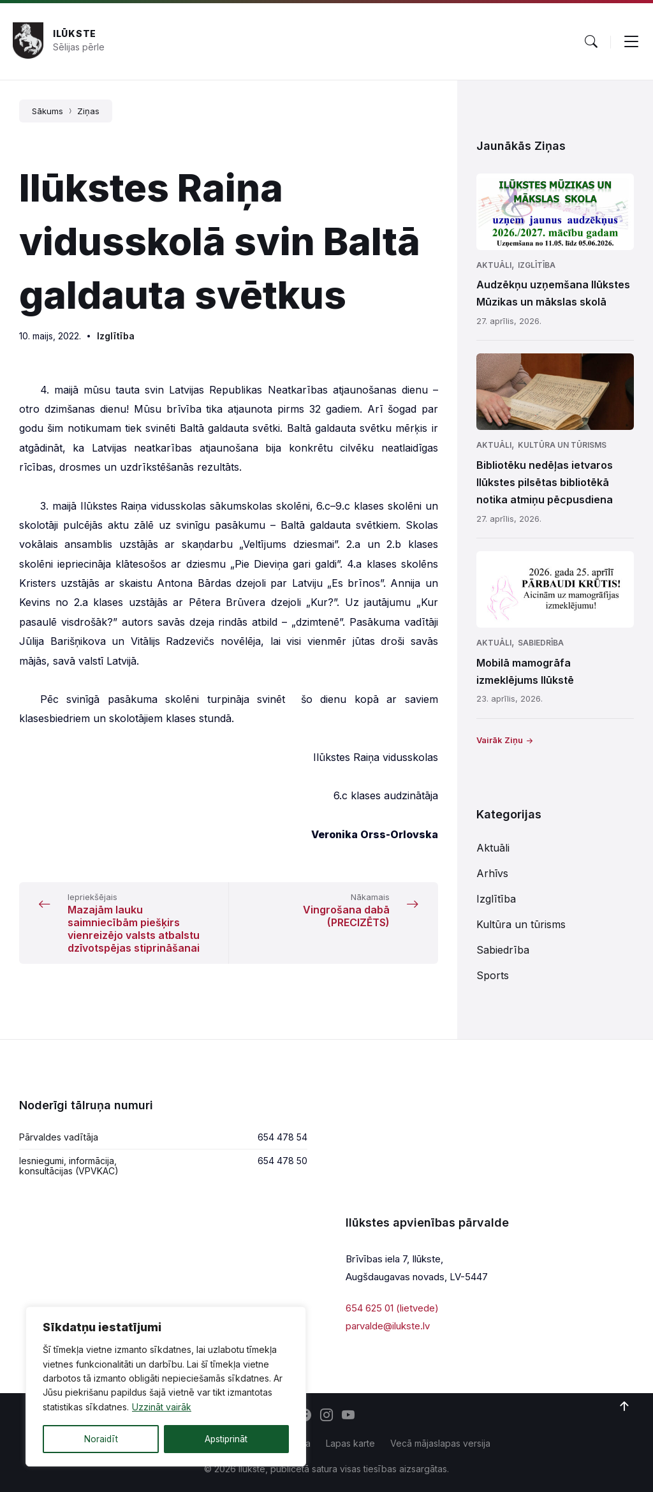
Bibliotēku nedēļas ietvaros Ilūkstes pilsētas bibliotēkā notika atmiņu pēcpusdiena (544, 482)
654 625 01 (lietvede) (392, 1308)
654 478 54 (282, 1137)
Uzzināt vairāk (161, 1407)
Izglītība (116, 335)
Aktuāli (493, 265)
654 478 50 (282, 1160)
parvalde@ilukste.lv (388, 1326)
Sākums (47, 111)
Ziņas (88, 111)
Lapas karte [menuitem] (350, 1443)
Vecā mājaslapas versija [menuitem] (440, 1443)
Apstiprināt (226, 1438)
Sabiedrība (541, 642)
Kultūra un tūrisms (562, 445)
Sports (492, 975)
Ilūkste (74, 33)
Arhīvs (492, 873)
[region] (166, 1386)
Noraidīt (101, 1438)
